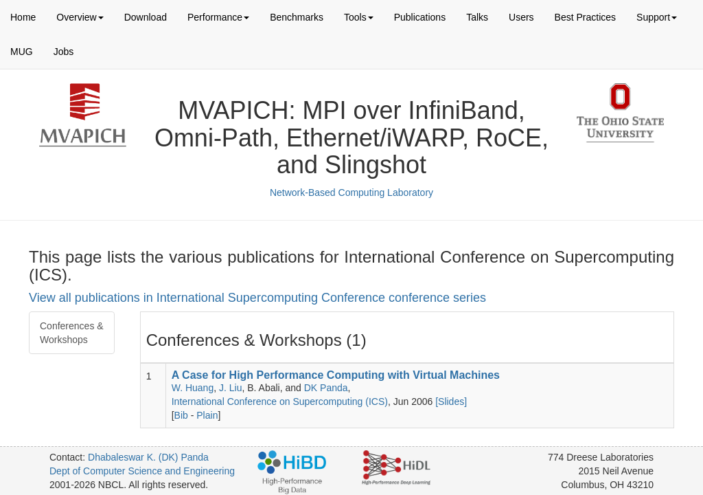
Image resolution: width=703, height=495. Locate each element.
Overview (79, 17)
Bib (181, 415)
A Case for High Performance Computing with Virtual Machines (336, 375)
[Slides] (451, 401)
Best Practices (585, 17)
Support (656, 17)
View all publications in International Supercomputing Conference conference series (257, 298)
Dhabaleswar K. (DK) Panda (148, 457)
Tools (358, 17)
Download (145, 17)
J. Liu (230, 387)
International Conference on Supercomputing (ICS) (280, 401)
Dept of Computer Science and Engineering (142, 470)
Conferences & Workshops (72, 332)
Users (521, 17)
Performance (218, 17)
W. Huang (193, 387)
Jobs (64, 51)
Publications (420, 17)
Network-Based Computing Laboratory (351, 192)
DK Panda (326, 387)
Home (23, 17)
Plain (207, 415)
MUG (21, 51)
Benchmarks (296, 17)
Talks (477, 17)
